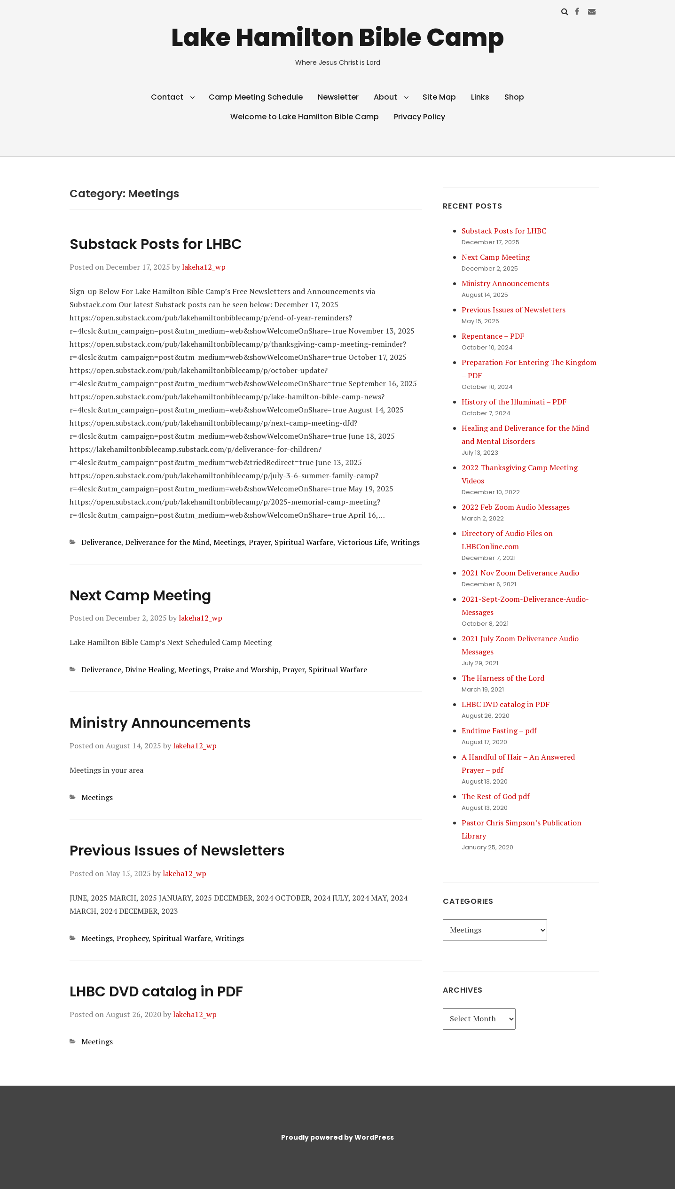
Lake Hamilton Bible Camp (337, 37)
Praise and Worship (246, 669)
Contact (167, 97)
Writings (405, 542)
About (385, 97)
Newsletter (338, 97)
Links (480, 97)
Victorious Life (362, 542)
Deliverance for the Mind (167, 542)
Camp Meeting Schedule (256, 97)
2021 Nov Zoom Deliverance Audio (520, 572)
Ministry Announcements (160, 723)
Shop (514, 97)
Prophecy (133, 938)
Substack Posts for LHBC (156, 244)
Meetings (229, 542)
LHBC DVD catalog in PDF (156, 992)
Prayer (260, 542)
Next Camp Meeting (140, 596)
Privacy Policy (419, 116)
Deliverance (101, 542)
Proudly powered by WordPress (337, 1137)
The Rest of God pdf (496, 796)
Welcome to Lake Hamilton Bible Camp (304, 116)
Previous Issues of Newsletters (177, 851)
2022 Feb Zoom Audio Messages (516, 507)
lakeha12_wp (204, 267)
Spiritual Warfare (304, 542)
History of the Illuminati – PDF (514, 401)
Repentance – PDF (493, 336)
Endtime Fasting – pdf (499, 730)
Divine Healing (149, 669)
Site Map (439, 97)
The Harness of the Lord (503, 678)
